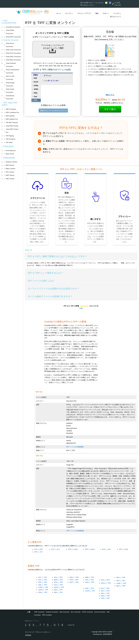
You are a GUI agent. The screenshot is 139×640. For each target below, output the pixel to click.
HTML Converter (87, 612)
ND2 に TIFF (58, 590)
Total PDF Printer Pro (12, 130)
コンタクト (117, 13)
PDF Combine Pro (12, 112)
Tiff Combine (10, 139)
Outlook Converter (52, 612)
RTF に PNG (123, 549)
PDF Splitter (10, 116)
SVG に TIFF (58, 582)
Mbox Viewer (10, 168)
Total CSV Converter (13, 53)
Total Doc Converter (11, 40)
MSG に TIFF (74, 577)
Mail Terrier (10, 154)
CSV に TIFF (58, 585)
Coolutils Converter (13, 27)
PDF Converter (39, 612)
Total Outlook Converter (11, 64)
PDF (35, 78)
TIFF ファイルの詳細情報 (75, 531)
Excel (36, 82)
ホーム (58, 13)
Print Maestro (11, 150)
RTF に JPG (106, 549)
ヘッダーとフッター (51, 81)
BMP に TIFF (58, 580)
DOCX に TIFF (59, 587)
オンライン (69, 13)
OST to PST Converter (10, 77)
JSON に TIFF (43, 590)
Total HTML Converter (10, 31)
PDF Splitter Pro (12, 119)
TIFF (35, 100)
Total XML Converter (13, 56)
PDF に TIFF (42, 582)
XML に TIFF (42, 585)
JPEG (36, 89)
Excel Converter (99, 612)
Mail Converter (64, 612)
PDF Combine (11, 109)
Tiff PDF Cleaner (12, 122)
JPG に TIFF (58, 577)
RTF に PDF (38, 549)
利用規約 (28, 635)
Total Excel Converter (10, 44)
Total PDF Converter (13, 37)
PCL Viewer (10, 172)
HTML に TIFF (43, 587)
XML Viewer (10, 179)
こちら (124, 242)
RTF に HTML (73, 549)
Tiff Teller (9, 142)
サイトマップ (29, 632)
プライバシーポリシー (42, 632)
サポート (106, 13)
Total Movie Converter (10, 97)
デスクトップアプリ (84, 13)
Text (35, 97)
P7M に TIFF (74, 580)
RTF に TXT (38, 552)
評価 (81, 308)
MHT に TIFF (74, 582)
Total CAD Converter (13, 50)
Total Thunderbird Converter (12, 71)
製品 (96, 13)
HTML (36, 85)
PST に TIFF (42, 577)
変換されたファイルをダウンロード (53, 110)
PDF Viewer (10, 175)
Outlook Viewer (11, 162)
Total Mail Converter (13, 60)
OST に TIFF (42, 580)
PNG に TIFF (42, 592)
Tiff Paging (10, 136)
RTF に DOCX (90, 549)
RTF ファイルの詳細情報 (74, 447)
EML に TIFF (58, 592)
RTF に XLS (55, 549)
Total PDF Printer (12, 126)
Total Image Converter (10, 84)
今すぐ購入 (110, 109)
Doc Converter (76, 612)
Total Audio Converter (10, 90)
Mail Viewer (10, 165)
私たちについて (115, 16)
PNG (35, 93)
